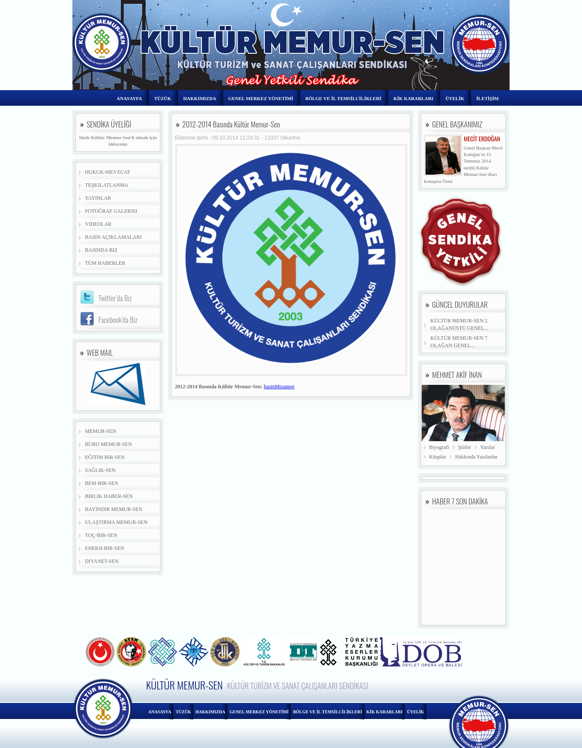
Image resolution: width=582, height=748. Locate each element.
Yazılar (487, 447)
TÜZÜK (162, 98)
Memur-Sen (100, 431)
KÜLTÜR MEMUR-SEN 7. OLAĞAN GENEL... (459, 341)
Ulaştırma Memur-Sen (116, 522)
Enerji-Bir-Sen (104, 548)
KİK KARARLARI (413, 98)
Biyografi (439, 447)
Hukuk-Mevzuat (107, 172)
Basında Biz (101, 250)
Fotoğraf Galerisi (111, 211)
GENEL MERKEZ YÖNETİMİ (260, 98)
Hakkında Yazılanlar (476, 457)
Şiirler (464, 447)
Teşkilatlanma (106, 185)
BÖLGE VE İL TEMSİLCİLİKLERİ (343, 98)
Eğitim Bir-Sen (105, 457)
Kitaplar (437, 457)
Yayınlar (98, 198)
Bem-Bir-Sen (101, 483)
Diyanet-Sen (102, 561)
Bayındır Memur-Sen (114, 509)
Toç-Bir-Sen (101, 535)
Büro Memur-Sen (108, 444)
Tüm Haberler (105, 263)
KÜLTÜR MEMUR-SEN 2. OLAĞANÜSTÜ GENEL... (459, 324)
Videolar (98, 224)
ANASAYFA (129, 98)
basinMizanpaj (279, 387)
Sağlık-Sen (100, 470)
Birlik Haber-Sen (109, 496)
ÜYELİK (454, 98)
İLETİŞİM (487, 98)
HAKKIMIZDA (199, 98)
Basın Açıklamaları (113, 237)
